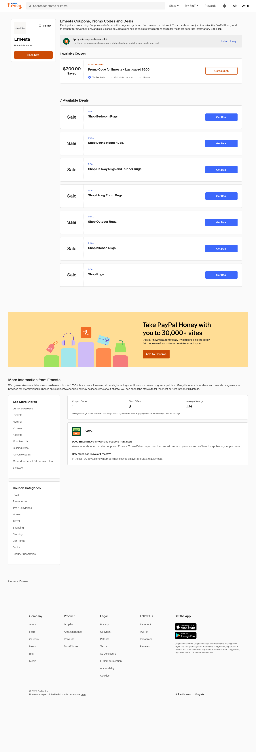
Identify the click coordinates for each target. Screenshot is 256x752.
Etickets (17, 415)
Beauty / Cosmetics (24, 554)
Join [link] (234, 5)
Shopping (18, 527)
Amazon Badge (73, 631)
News (32, 646)
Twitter (144, 631)
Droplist (68, 624)
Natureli (17, 421)
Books (16, 547)
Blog (31, 653)
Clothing (17, 534)
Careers (34, 639)
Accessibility (107, 668)
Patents (104, 639)
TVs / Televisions (22, 508)
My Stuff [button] (192, 6)
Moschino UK (20, 441)
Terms (103, 646)
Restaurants (20, 501)
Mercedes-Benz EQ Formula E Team (34, 461)
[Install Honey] (228, 41)
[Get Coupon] (221, 71)
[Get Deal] (221, 117)
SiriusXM (18, 467)
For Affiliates (71, 646)
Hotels (16, 514)
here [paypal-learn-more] (83, 694)
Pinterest (145, 646)
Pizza (16, 494)
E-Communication (111, 661)
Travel (16, 521)
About (32, 624)
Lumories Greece (23, 408)
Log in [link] (245, 5)
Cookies (104, 675)
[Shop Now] (33, 55)
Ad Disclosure (108, 653)
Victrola (17, 428)
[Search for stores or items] (95, 6)
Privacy (104, 624)
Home (12, 581)
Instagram (146, 639)
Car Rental (19, 540)
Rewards (210, 6)
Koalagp (17, 434)
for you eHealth (22, 454)
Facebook (145, 624)
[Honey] (14, 6)
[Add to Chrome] (156, 354)
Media (32, 661)
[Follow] (45, 25)
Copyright (105, 631)
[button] (189, 694)
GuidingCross (21, 448)
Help (32, 631)
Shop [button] (174, 6)
